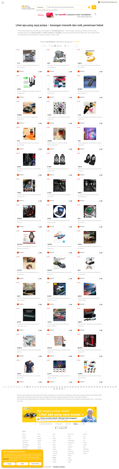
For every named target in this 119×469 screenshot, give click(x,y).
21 (59, 386)
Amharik (24, 438)
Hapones (39, 451)
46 (65, 45)
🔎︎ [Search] (77, 45)
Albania (24, 434)
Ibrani (39, 457)
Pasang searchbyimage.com (107, 2)
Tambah (76, 42)
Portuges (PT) (71, 442)
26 (72, 386)
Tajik (84, 436)
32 (88, 386)
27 (75, 386)
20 (56, 386)
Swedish (85, 434)
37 (102, 386)
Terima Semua (35, 463)
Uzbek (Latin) (86, 451)
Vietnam (85, 453)
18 (51, 386)
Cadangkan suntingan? (59, 466)
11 (60, 45)
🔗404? (18, 49)
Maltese (54, 455)
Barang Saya (68, 42)
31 (86, 386)
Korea (54, 442)
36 (99, 386)
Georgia (39, 446)
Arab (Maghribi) (25, 444)
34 (94, 386)
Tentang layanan (58, 423)
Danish (39, 436)
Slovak (69, 457)
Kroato (54, 444)
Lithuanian (55, 451)
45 (59, 388)
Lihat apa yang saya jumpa (45, 424)
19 (54, 386)
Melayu (54, 457)
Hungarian (40, 455)
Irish (54, 436)
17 (48, 386)
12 (35, 386)
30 (83, 386)
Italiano (54, 438)
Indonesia (40, 459)
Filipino (39, 442)
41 (113, 386)
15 (43, 386)
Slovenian (70, 459)
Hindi (39, 453)
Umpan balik (68, 423)
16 (46, 386)
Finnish (39, 444)
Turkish (84, 442)
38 (105, 386)
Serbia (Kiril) (70, 451)
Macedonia (55, 453)
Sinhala (69, 455)
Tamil (84, 438)
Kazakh (54, 440)
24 (67, 386)
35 (97, 386)
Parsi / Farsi (70, 434)
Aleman (24, 436)
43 (54, 388)
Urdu (84, 446)
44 (56, 388)
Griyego (39, 449)
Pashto (69, 436)
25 (70, 386)
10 (57, 45)
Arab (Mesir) (25, 446)
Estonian (39, 440)
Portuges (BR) (71, 440)
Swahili (69, 461)
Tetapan (9, 463)
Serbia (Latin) (71, 453)
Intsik (54, 434)
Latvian (54, 449)
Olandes (54, 461)
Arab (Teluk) (25, 449)
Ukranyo (85, 444)
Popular (42, 42)
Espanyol (39, 438)
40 (110, 386)
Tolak (22, 463)
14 (40, 386)
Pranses (69, 444)
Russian (69, 449)
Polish (69, 438)
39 (107, 386)
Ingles (39, 461)
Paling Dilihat (60, 42)
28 (78, 386)
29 (80, 386)
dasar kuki (6, 459)
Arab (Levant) (25, 440)
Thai (84, 440)
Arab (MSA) (24, 442)
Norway (54, 459)
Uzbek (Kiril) (86, 449)
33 (91, 386)
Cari (35, 423)
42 (115, 386)
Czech (39, 434)
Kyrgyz (54, 446)
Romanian (70, 446)
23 (64, 386)
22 (62, 386)
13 (38, 386)
